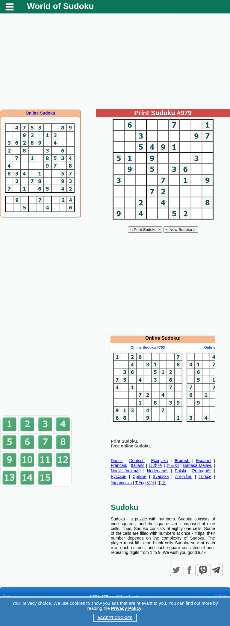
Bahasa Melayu (198, 465)
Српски (139, 476)
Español (203, 460)
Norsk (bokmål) (126, 470)
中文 (162, 482)
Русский (118, 476)
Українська (121, 482)
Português (201, 470)
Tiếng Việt (144, 482)
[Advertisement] (115, 61)
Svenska (161, 476)
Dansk (117, 460)
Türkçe (205, 476)
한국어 (173, 465)
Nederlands (158, 470)
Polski (180, 470)
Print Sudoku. (124, 441)
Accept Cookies (114, 618)
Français (119, 465)
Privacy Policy (126, 608)
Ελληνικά (159, 460)
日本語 (155, 465)
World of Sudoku (60, 6)
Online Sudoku (40, 113)
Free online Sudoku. (131, 446)
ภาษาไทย (183, 476)
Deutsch (136, 460)
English (182, 460)
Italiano (137, 465)
